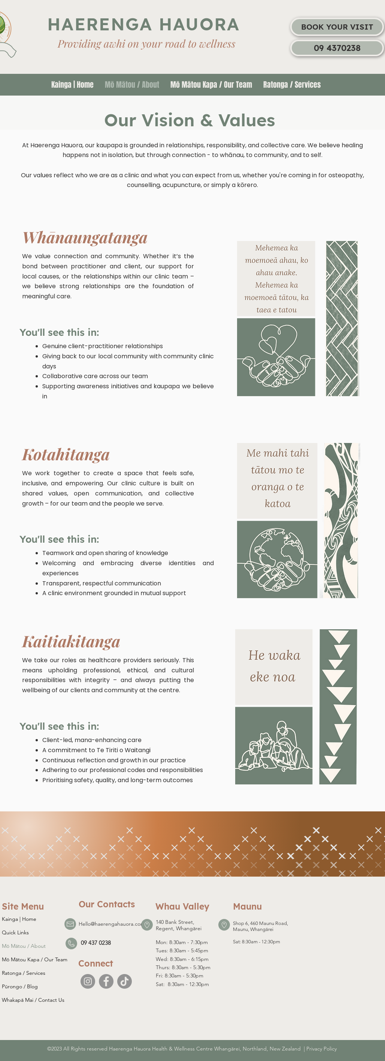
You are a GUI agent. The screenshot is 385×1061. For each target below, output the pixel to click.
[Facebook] (106, 981)
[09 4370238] (337, 48)
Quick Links (15, 932)
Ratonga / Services (23, 973)
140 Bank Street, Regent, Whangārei (178, 925)
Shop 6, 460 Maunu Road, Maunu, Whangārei (260, 926)
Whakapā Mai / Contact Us (33, 1000)
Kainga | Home (19, 919)
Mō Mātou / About (24, 946)
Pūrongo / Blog (20, 986)
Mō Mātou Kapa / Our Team (34, 959)
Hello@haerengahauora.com (112, 923)
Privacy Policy (321, 1048)
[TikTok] (124, 981)
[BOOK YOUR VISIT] (337, 27)
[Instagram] (88, 981)
